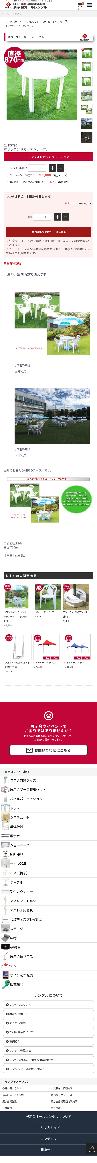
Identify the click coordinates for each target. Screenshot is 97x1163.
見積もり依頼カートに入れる (48, 232)
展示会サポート (17, 1014)
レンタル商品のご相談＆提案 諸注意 (30, 1060)
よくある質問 (16, 1023)
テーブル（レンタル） (30, 22)
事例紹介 (13, 1041)
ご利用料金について (20, 1032)
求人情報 (56, 1108)
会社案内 (7, 1108)
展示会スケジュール (61, 1095)
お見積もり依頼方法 (61, 1088)
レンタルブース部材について (25, 1069)
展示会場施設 (9, 1101)
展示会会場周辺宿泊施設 (64, 1101)
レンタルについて (18, 1005)
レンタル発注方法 (18, 1050)
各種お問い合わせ (11, 1088)
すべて (8, 22)
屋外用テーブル (55, 22)
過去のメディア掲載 (12, 1095)
